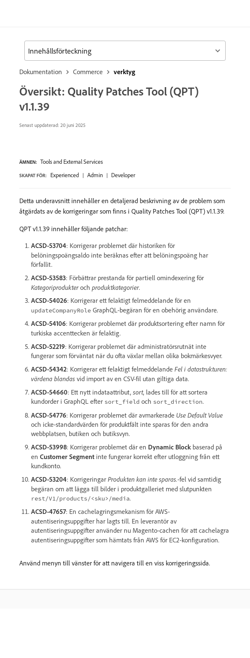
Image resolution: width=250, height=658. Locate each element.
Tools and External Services (71, 161)
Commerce (88, 71)
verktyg (124, 71)
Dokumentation (40, 71)
